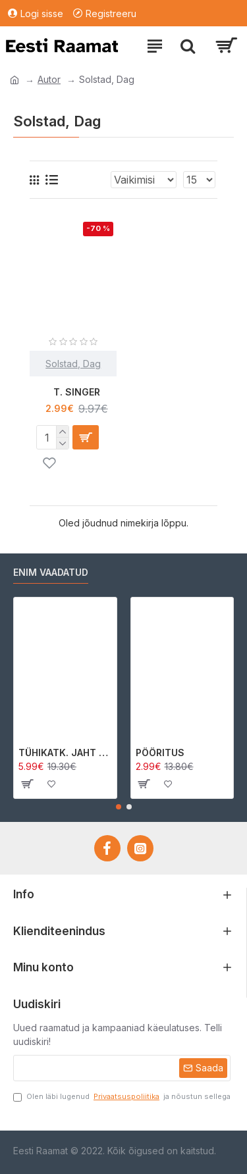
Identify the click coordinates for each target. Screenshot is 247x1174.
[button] (118, 806)
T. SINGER (76, 391)
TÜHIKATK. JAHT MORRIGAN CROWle (65, 752)
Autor (49, 79)
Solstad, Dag (73, 363)
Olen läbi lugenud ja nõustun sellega (122, 1096)
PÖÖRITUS (160, 752)
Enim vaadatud (50, 572)
